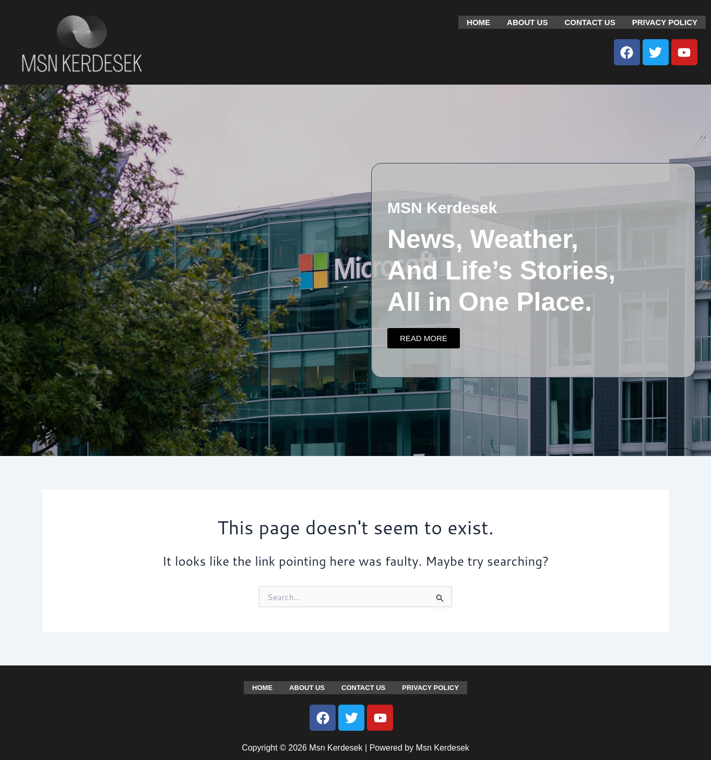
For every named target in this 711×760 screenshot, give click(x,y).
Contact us (589, 21)
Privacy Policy (664, 21)
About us (527, 21)
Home (478, 21)
